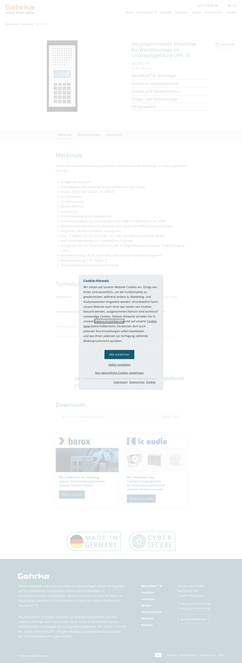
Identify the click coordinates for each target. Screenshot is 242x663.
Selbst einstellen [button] (119, 365)
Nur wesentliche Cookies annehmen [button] (119, 373)
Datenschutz (137, 382)
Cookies (151, 382)
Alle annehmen (119, 354)
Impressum (121, 382)
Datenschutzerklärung (109, 321)
